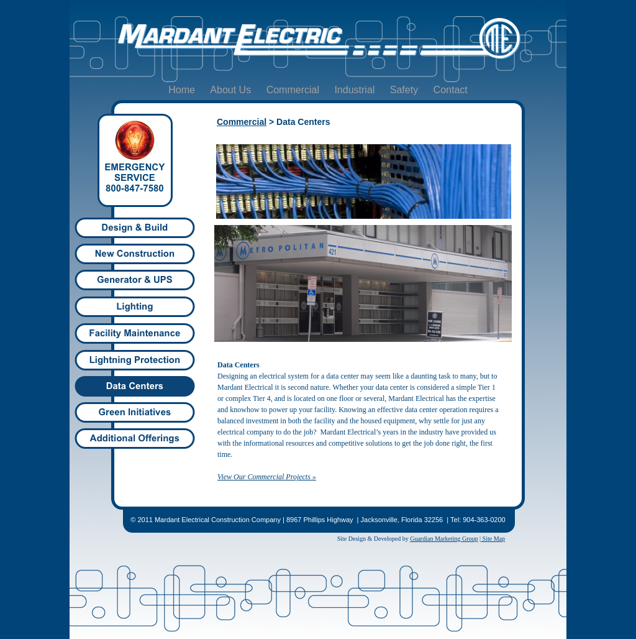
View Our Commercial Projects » (266, 476)
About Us (231, 90)
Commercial (294, 90)
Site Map (493, 538)
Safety (405, 90)
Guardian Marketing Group (444, 538)
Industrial (355, 90)
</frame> (318, 307)
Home (183, 90)
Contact (451, 90)
